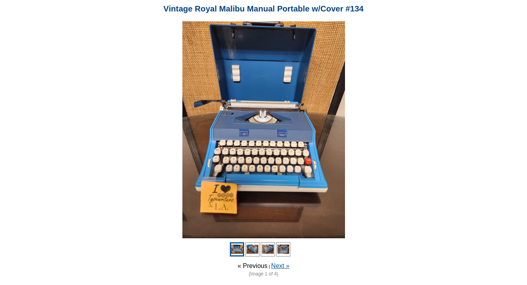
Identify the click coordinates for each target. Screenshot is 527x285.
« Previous (252, 265)
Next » (280, 265)
